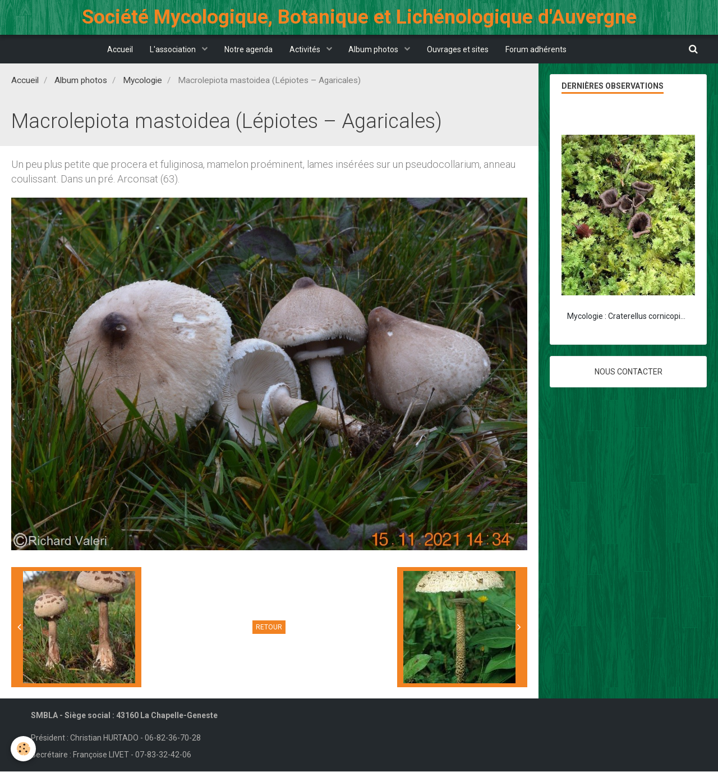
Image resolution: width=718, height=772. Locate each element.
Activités (305, 49)
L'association (173, 49)
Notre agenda (248, 49)
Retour (269, 628)
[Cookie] (23, 748)
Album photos (375, 49)
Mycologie (142, 81)
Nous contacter (628, 372)
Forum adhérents (536, 49)
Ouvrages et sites (458, 49)
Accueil (120, 49)
